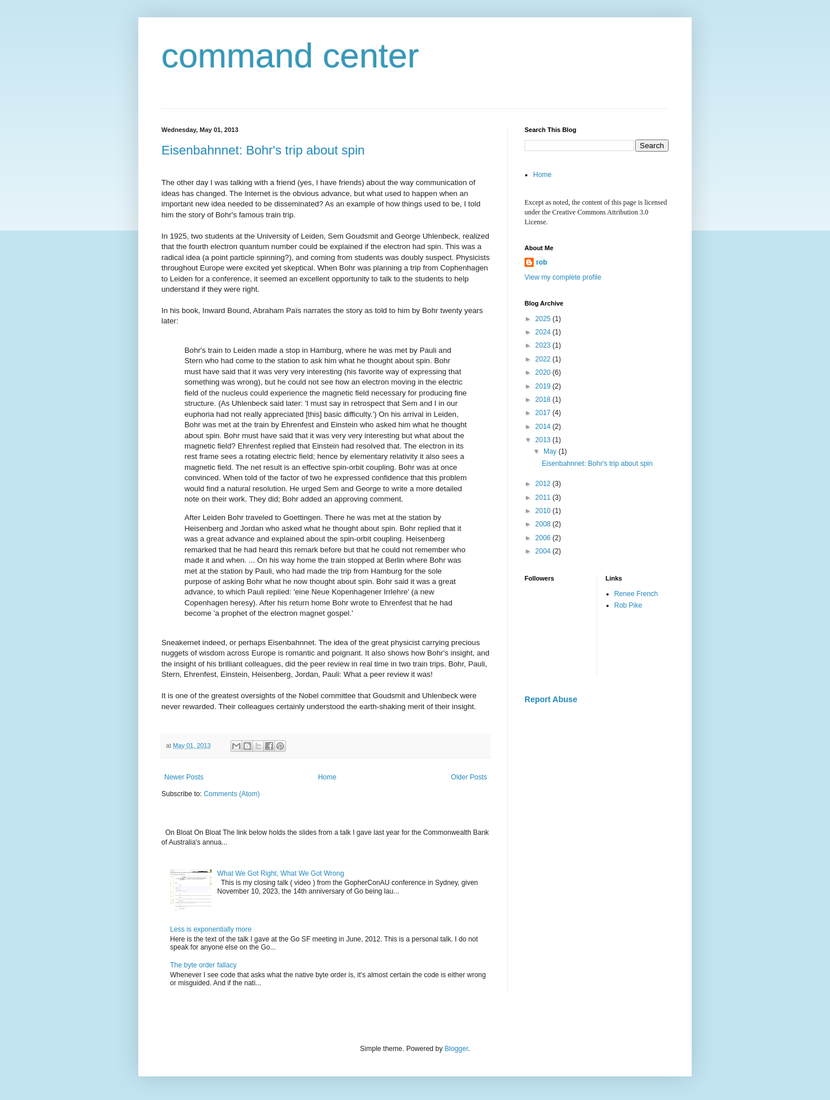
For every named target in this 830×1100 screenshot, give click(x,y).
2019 (544, 386)
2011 (544, 498)
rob (541, 262)
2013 (544, 440)
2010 (544, 511)
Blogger (456, 1049)
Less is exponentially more (210, 929)
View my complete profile (563, 277)
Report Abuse (551, 699)
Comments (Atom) (231, 794)
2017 (544, 413)
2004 (544, 551)
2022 (544, 359)
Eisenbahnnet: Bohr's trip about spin (263, 150)
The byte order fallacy (203, 965)
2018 (544, 399)
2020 (544, 372)
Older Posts (469, 777)
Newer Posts (183, 777)
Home (327, 777)
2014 (544, 427)
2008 (544, 524)
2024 (544, 332)
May (551, 451)
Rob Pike (628, 605)
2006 (544, 538)
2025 (544, 319)
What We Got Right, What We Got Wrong (280, 873)
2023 (544, 345)
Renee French (636, 594)
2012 (544, 484)
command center (290, 55)
